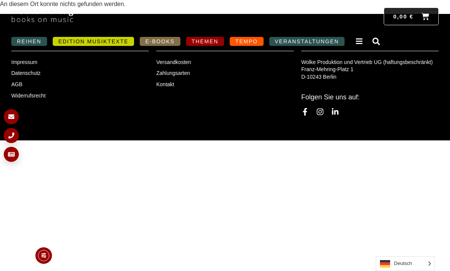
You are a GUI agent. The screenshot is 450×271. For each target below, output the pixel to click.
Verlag (360, 41)
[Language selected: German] (405, 263)
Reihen (29, 41)
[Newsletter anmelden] (11, 154)
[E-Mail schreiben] (11, 116)
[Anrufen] (11, 135)
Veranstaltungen (307, 41)
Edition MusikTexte (93, 41)
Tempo (246, 41)
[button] (16, 254)
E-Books (160, 41)
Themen (205, 41)
